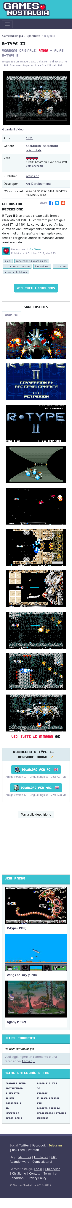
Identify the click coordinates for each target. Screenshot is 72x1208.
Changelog (52, 1169)
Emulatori (41, 1157)
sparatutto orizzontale (17, 266)
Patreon (33, 1150)
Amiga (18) (11, 315)
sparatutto (61, 266)
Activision (32, 176)
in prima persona (48, 1098)
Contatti (34, 1173)
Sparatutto (33, 36)
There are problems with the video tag (36, 98)
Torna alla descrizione (36, 814)
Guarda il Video (12, 129)
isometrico (12, 1113)
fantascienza (42, 266)
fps (39, 1103)
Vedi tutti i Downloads (36, 288)
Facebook (39, 1145)
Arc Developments (39, 184)
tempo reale (14, 1118)
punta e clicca (47, 1083)
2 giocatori (13, 1093)
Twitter (24, 1145)
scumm (10, 1098)
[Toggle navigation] (7, 24)
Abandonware (19, 1162)
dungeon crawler (48, 1108)
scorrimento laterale (16, 272)
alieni (7, 261)
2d (7, 1108)
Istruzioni (24, 1157)
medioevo (43, 1118)
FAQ (53, 1157)
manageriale (14, 1103)
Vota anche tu (34, 166)
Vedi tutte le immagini (32, 737)
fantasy (42, 1093)
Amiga (43, 50)
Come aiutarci (42, 1162)
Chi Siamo (19, 1173)
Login (38, 1169)
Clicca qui (28, 1061)
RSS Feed (18, 1150)
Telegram (55, 1145)
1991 (29, 138)
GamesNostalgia (12, 36)
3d (38, 1088)
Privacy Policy (37, 1178)
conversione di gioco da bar (31, 261)
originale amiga (16, 1083)
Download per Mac (36, 788)
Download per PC (36, 770)
